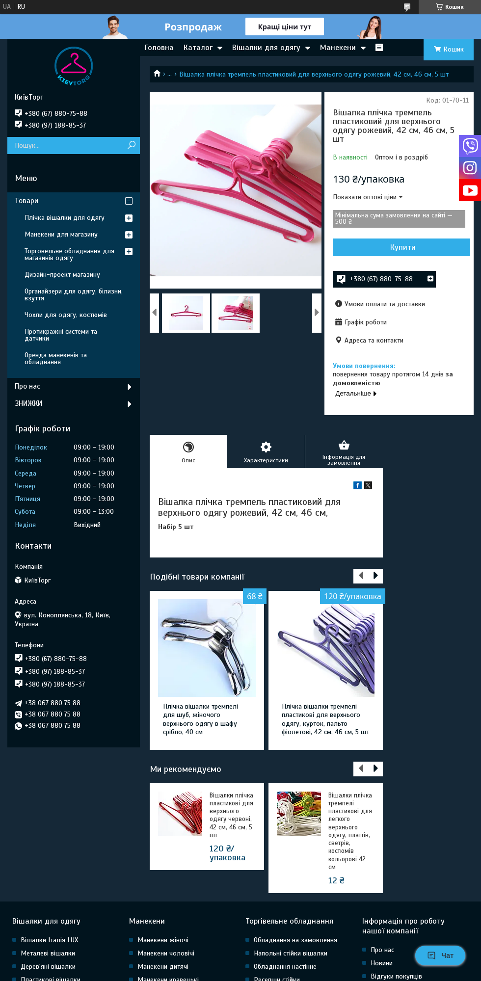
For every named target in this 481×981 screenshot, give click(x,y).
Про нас (27, 386)
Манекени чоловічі (165, 953)
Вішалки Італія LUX (49, 940)
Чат (440, 955)
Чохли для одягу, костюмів (66, 315)
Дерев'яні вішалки (48, 966)
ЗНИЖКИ (28, 403)
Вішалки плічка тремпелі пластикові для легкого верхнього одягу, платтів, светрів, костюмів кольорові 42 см (350, 831)
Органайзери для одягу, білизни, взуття (74, 294)
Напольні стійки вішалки (290, 953)
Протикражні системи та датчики (61, 335)
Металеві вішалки (48, 953)
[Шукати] (131, 145)
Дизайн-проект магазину (62, 274)
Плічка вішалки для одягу (65, 217)
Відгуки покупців (396, 976)
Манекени (338, 48)
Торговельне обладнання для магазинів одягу (69, 254)
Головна (159, 48)
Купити (403, 247)
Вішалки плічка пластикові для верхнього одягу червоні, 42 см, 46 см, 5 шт (231, 815)
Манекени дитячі (162, 966)
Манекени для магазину (61, 234)
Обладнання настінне (285, 966)
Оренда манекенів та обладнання (56, 358)
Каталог (198, 48)
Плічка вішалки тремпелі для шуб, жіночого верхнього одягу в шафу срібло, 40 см (200, 719)
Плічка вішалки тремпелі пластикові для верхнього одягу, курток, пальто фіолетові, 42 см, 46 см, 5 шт (325, 719)
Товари (26, 200)
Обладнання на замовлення (295, 940)
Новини (382, 963)
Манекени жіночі (162, 940)
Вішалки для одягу (266, 48)
